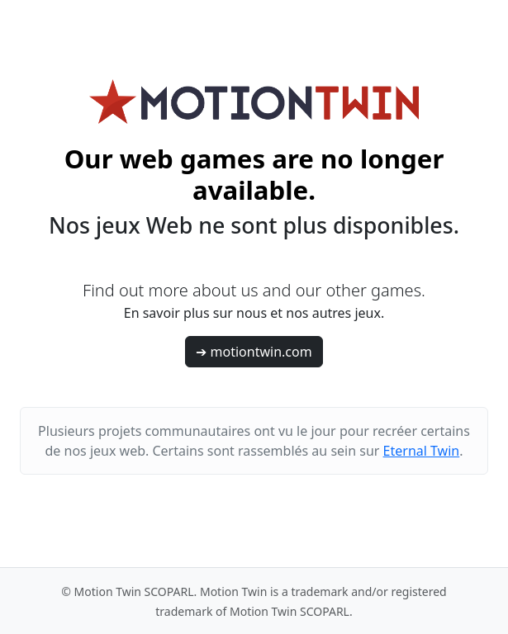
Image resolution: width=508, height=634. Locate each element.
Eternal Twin (421, 451)
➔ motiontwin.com (253, 352)
